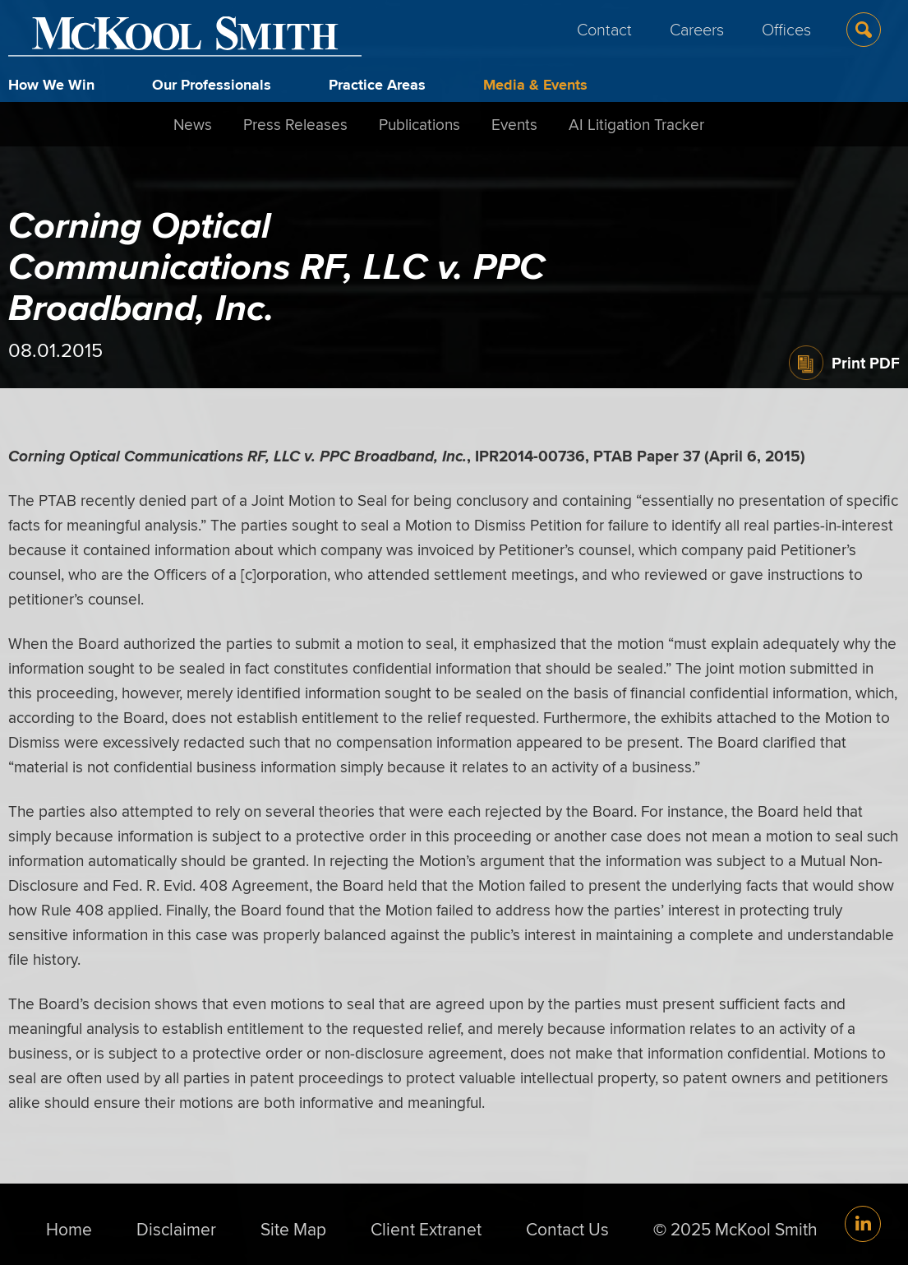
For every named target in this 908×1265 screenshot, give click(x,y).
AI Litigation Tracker (636, 124)
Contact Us (567, 1228)
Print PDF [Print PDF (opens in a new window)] (866, 362)
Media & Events (535, 84)
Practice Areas (377, 84)
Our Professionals (211, 84)
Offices (786, 28)
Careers (697, 28)
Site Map (293, 1228)
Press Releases (295, 124)
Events (514, 124)
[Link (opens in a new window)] (863, 1224)
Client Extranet (426, 1228)
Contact (604, 28)
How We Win (51, 84)
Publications (419, 124)
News (192, 124)
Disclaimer (176, 1228)
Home (69, 1228)
